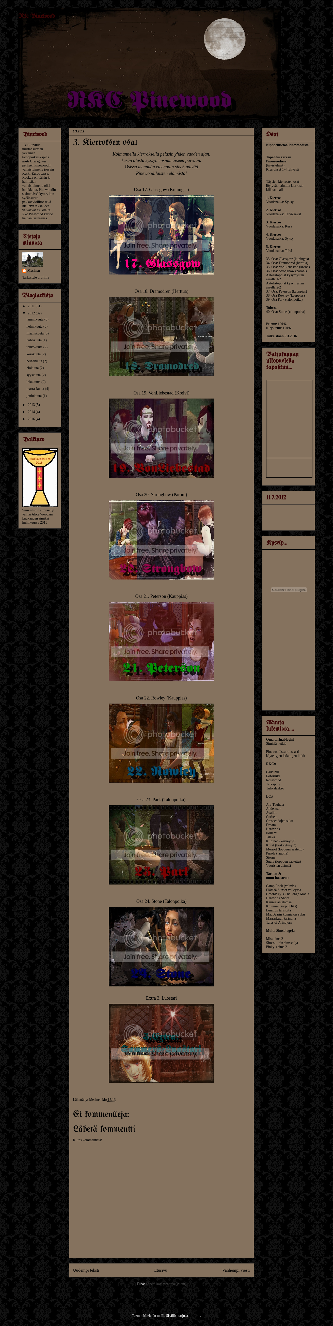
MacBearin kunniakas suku (285, 914)
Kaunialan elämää (279, 902)
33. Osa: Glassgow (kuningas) (287, 259)
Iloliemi (271, 833)
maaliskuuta (35, 333)
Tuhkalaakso (275, 788)
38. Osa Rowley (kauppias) (285, 295)
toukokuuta (34, 347)
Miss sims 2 (274, 939)
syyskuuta (34, 375)
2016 (32, 419)
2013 (32, 405)
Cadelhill (272, 772)
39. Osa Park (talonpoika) (284, 299)
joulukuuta (34, 396)
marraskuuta (35, 389)
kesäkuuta (33, 354)
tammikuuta (35, 319)
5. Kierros (273, 247)
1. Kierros (273, 198)
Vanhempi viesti (236, 1270)
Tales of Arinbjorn (279, 922)
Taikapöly (273, 784)
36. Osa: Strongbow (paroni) (286, 271)
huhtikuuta (34, 340)
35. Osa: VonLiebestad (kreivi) (288, 267)
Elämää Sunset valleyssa (283, 890)
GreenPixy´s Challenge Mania (287, 894)
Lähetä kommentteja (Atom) (166, 1284)
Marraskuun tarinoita (281, 918)
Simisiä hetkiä (276, 743)
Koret (270, 845)
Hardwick (273, 829)
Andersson (273, 809)
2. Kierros (273, 210)
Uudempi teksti (86, 1270)
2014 (32, 412)
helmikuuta (34, 326)
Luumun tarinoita (278, 910)
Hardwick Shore (277, 898)
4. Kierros (273, 234)
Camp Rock (274, 886)
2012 (32, 313)
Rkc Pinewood (36, 16)
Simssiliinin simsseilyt (282, 943)
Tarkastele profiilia (35, 277)
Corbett (271, 817)
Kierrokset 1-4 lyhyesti (282, 169)
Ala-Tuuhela (275, 804)
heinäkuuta (34, 361)
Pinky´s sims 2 (276, 947)
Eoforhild (273, 776)
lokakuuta (33, 382)
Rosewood (273, 780)
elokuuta (33, 368)
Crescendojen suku (279, 821)
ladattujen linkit (294, 756)
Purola (271, 853)
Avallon (271, 813)
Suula (270, 861)
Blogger (194, 1316)
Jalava (270, 837)
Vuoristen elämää (278, 865)
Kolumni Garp (276, 906)
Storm (270, 857)
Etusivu (160, 1270)
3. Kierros (273, 222)
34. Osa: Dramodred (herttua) (287, 263)
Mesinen (33, 270)
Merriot (271, 849)
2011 (32, 306)
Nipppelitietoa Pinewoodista (287, 145)
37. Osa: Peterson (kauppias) (286, 291)
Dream (271, 825)
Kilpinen (272, 841)
